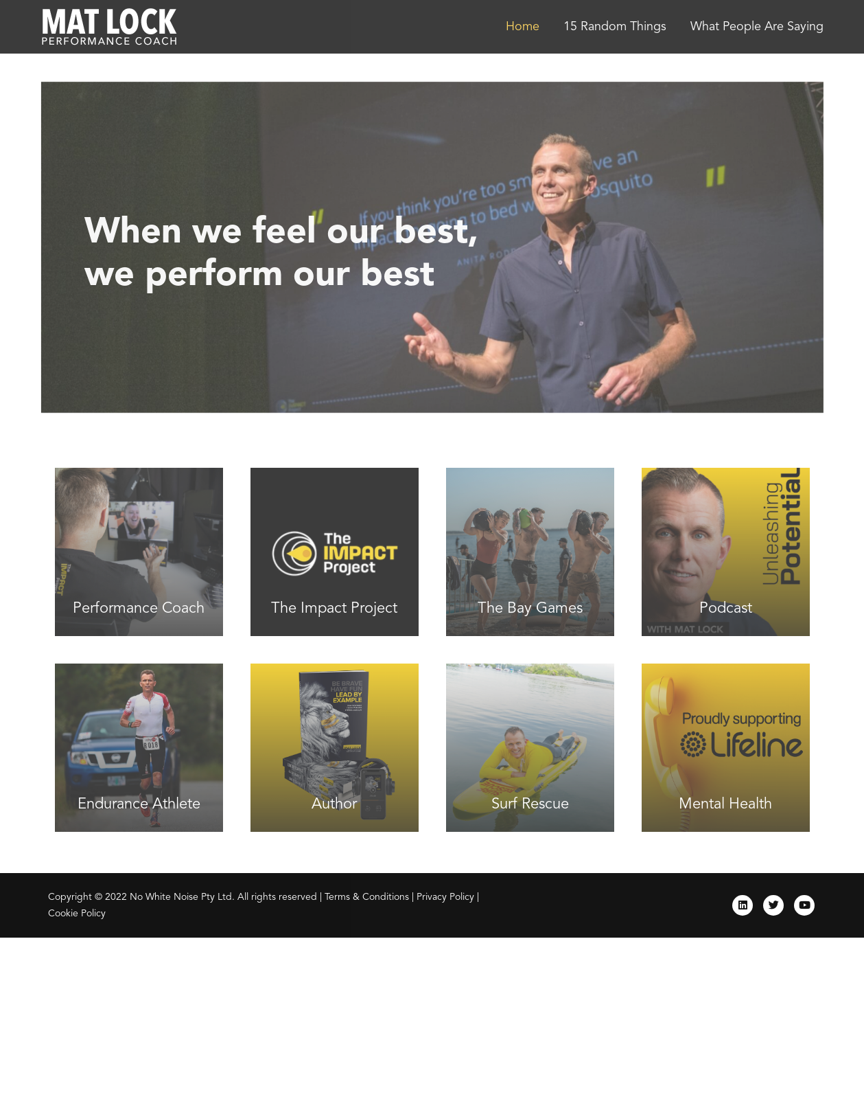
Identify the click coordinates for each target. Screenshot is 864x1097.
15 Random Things (614, 27)
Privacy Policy (445, 897)
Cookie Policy (77, 913)
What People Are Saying (757, 27)
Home (522, 27)
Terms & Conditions (367, 897)
